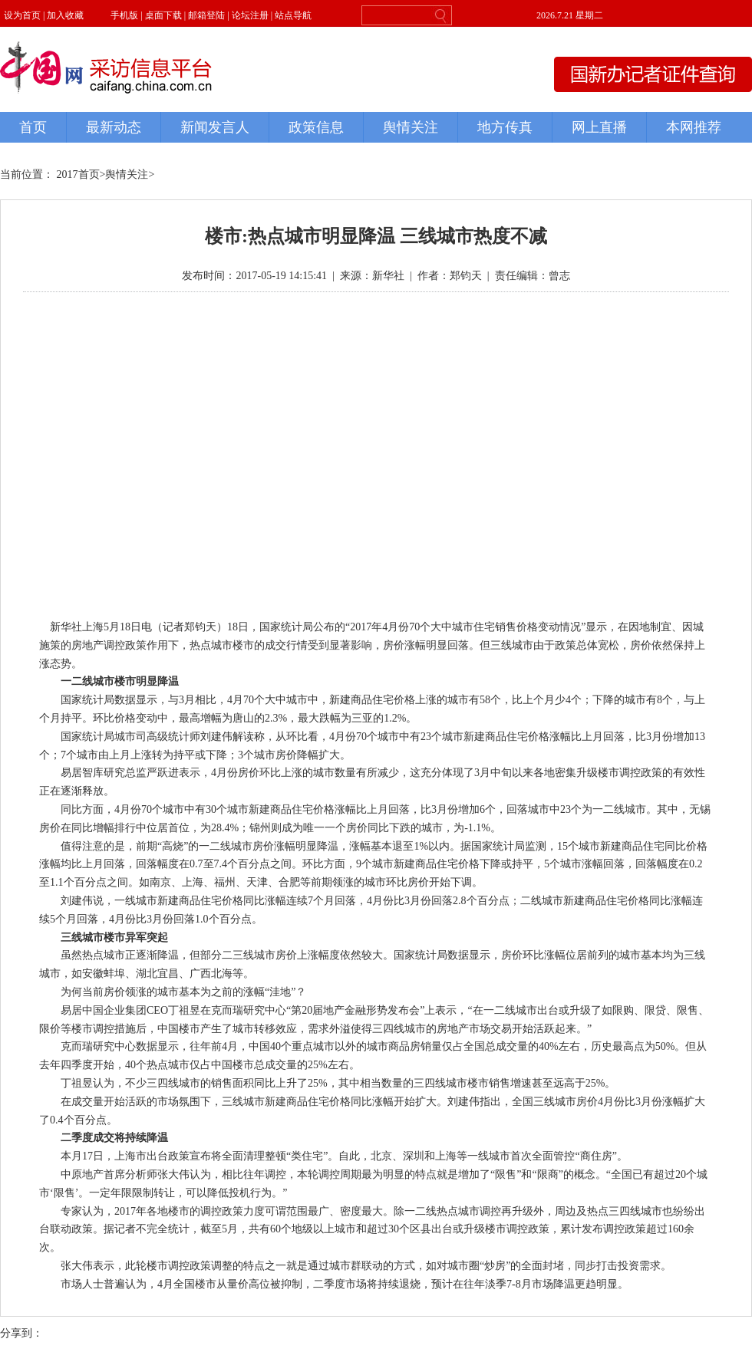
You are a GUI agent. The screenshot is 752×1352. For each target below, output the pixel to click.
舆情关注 (126, 174)
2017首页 (78, 174)
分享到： (21, 1333)
